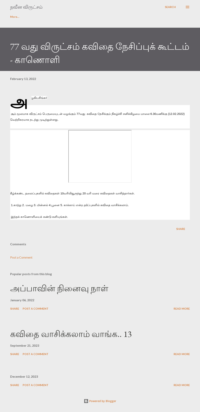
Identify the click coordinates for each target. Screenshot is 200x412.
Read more (182, 308)
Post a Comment (21, 257)
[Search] (170, 7)
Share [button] (180, 228)
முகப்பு (14, 16)
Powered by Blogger (100, 401)
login (33, 16)
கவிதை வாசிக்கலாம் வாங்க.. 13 (71, 333)
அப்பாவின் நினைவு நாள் (59, 288)
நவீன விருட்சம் (26, 7)
